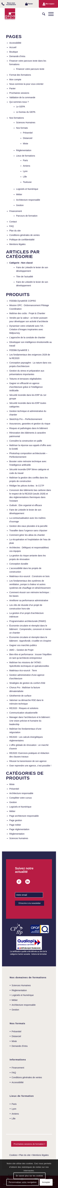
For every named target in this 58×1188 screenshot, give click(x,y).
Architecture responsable (28, 200)
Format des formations (20, 75)
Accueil (12, 47)
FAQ (11, 226)
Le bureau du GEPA (25, 112)
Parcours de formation (26, 216)
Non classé (27, 263)
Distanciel (27, 138)
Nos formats (22, 128)
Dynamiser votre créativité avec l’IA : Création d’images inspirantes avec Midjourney (26, 329)
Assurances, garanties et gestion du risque (29, 423)
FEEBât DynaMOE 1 (19, 350)
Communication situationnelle (23, 712)
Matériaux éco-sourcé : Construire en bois (29, 576)
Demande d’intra (17, 56)
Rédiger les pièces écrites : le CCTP (26, 485)
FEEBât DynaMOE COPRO (22, 301)
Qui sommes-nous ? (19, 102)
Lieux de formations (25, 156)
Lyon (25, 171)
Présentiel (27, 132)
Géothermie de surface (20, 695)
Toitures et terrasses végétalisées (25, 379)
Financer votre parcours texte (30, 69)
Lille (25, 176)
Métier (19, 194)
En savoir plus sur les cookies (29, 1176)
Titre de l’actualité (24, 276)
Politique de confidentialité (21, 239)
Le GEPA (20, 106)
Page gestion (15, 820)
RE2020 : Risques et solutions (23, 708)
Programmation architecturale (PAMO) (27, 621)
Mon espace (49, 4)
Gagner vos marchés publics (23, 645)
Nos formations (16, 118)
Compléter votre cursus (20, 798)
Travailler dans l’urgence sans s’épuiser (28, 530)
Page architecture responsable (24, 816)
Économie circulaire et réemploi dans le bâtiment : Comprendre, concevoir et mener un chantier (30, 629)
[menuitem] (9, 4)
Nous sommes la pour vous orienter (26, 84)
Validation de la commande (22, 97)
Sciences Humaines (25, 122)
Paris (25, 160)
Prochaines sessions (19, 93)
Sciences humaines (18, 838)
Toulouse (27, 182)
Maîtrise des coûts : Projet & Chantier (27, 313)
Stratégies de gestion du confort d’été (27, 683)
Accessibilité (15, 43)
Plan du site (15, 230)
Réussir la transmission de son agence (27, 761)
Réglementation (16, 834)
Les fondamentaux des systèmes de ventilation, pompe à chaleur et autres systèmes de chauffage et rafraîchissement (30, 584)
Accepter (46, 1182)
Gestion (20, 205)
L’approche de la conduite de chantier (27, 337)
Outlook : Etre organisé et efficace (25, 505)
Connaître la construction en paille (25, 441)
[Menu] (49, 14)
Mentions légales (17, 244)
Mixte (25, 143)
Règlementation (23, 150)
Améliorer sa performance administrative (28, 600)
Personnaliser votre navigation (23, 1182)
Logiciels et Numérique (27, 189)
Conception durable (18, 564)
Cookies (13, 1155)
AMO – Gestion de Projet (21, 650)
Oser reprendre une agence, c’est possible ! (30, 765)
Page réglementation (19, 829)
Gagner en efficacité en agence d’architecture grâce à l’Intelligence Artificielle (26, 387)
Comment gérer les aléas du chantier (27, 535)
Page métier (15, 825)
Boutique (13, 52)
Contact (13, 221)
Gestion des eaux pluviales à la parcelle (28, 526)
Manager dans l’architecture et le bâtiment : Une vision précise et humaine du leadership (30, 721)
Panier (30, 4)
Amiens (26, 166)
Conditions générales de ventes (24, 235)
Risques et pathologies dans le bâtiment (28, 428)
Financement (15, 211)
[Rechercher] (42, 14)
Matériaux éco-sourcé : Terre (23, 670)
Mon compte (15, 79)
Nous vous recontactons (11, 3)
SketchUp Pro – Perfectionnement (25, 419)
